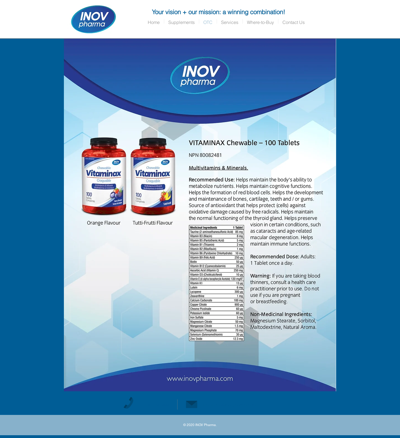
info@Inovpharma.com (235, 404)
